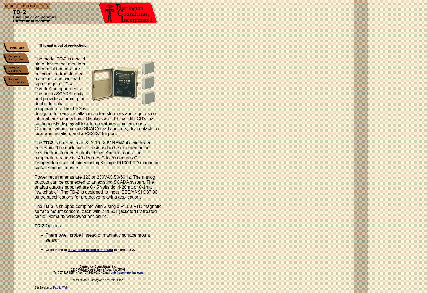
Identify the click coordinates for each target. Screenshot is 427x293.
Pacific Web (60, 288)
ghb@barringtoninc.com (127, 273)
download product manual (90, 250)
